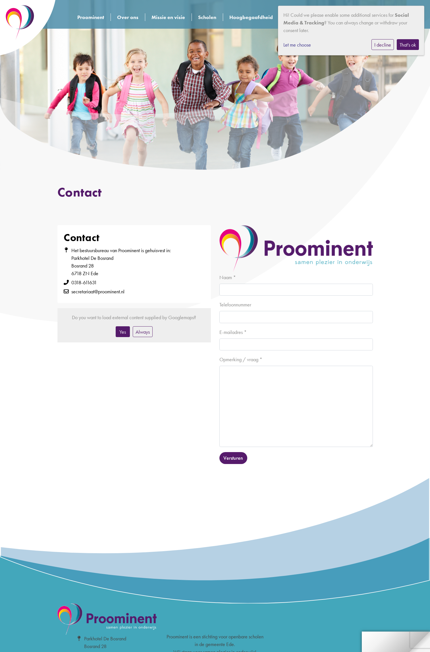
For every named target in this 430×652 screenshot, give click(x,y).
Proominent (90, 17)
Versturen (233, 458)
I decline (382, 44)
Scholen (207, 17)
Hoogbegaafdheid (251, 17)
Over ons (127, 17)
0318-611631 (84, 282)
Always (143, 332)
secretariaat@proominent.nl (97, 291)
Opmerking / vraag (240, 359)
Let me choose (297, 44)
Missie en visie (168, 17)
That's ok (408, 44)
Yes (122, 332)
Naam (227, 277)
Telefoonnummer (235, 304)
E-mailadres (233, 332)
